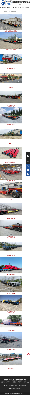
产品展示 (20, 7)
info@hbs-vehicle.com (16, 388)
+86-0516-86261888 (9, 385)
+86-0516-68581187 (21, 385)
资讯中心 (14, 382)
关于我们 (8, 382)
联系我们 (26, 382)
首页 (16, 7)
